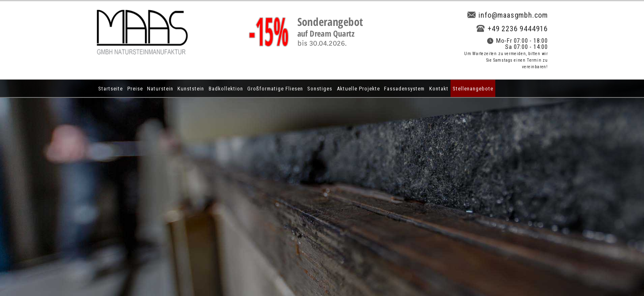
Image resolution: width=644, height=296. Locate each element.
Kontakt (438, 89)
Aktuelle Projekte (358, 89)
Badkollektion (226, 89)
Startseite (110, 89)
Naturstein (160, 89)
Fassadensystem (404, 89)
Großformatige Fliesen (275, 89)
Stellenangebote (473, 89)
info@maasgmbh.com (507, 15)
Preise (135, 89)
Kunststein (190, 89)
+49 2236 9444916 (512, 28)
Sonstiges (319, 89)
